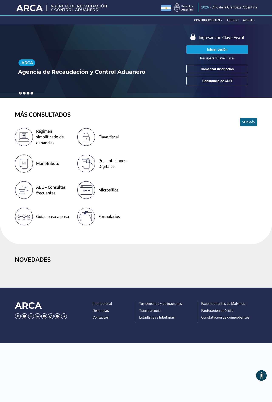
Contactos (101, 317)
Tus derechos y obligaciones (160, 303)
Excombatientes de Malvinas (223, 303)
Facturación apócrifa (217, 310)
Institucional (102, 303)
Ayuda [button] (249, 20)
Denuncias (101, 310)
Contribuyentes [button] (208, 20)
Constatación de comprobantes (225, 317)
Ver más (248, 122)
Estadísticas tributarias (157, 317)
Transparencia (150, 310)
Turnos (233, 20)
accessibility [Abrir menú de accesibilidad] (261, 375)
